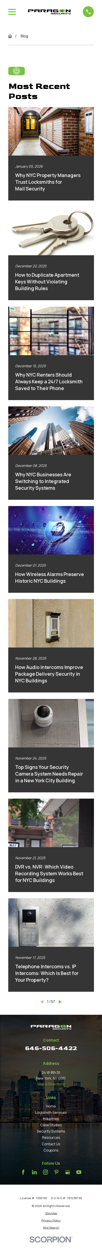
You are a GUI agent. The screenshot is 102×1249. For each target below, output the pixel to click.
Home (51, 1106)
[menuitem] (51, 1213)
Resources (51, 1137)
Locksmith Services (51, 1112)
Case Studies (51, 1124)
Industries (51, 1118)
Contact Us (51, 1143)
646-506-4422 (51, 1048)
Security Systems (51, 1131)
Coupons (51, 1150)
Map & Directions (51, 1084)
